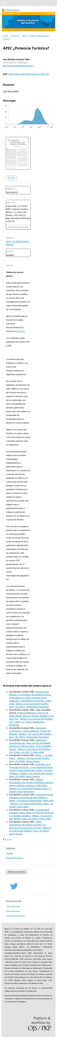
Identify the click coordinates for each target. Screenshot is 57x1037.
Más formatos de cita (17, 227)
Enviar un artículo (16, 872)
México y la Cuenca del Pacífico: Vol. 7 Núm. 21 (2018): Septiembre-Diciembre (31, 722)
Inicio (5, 36)
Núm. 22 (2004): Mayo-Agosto (35, 36)
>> (10, 839)
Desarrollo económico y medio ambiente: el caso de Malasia (29, 731)
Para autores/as (13, 911)
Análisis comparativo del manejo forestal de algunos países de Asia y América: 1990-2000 (31, 782)
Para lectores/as (13, 906)
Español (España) (14, 858)
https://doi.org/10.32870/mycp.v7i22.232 (29, 74)
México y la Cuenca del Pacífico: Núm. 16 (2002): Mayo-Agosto (30, 831)
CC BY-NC (20, 331)
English (9, 853)
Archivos (15, 36)
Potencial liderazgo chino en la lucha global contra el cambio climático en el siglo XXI (31, 716)
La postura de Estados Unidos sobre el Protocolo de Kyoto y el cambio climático (31, 812)
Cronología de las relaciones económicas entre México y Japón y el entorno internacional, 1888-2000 (31, 797)
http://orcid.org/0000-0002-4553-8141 (18, 66)
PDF (12, 178)
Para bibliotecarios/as (15, 916)
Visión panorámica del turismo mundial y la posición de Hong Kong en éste (27, 824)
